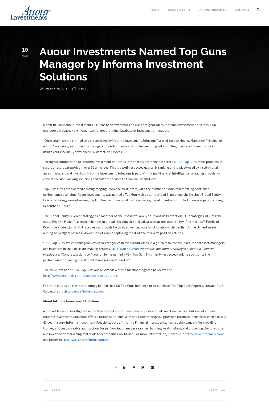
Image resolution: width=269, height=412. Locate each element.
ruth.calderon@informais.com (82, 291)
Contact (242, 9)
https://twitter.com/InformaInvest (84, 339)
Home (155, 9)
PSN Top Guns (187, 162)
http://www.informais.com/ (204, 334)
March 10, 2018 (56, 88)
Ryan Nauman (129, 249)
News (82, 88)
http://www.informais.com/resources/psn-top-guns (80, 275)
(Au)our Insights (212, 9)
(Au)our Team (179, 9)
